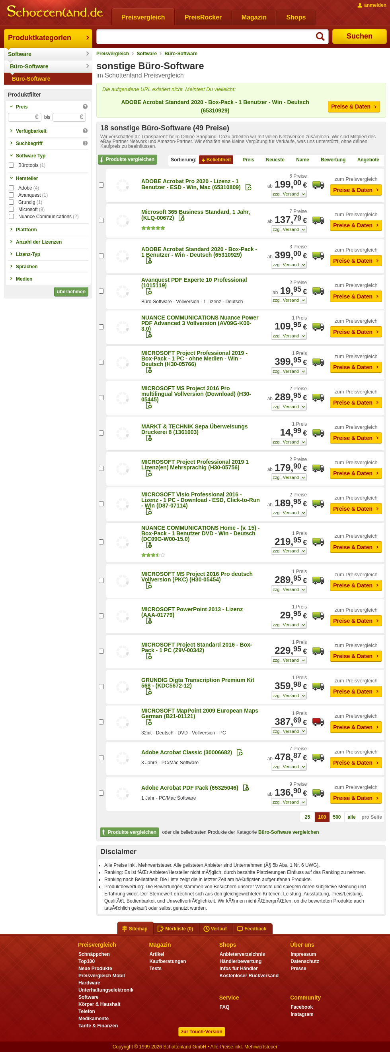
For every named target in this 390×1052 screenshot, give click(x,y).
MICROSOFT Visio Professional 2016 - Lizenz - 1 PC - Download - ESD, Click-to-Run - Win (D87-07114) (200, 500)
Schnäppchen (94, 954)
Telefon (86, 1011)
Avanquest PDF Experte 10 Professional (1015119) (194, 282)
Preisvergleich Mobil (101, 975)
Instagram (302, 1014)
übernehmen (71, 291)
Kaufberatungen (167, 961)
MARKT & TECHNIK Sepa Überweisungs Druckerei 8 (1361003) (194, 429)
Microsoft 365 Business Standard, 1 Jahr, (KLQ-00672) (195, 215)
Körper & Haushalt (99, 1004)
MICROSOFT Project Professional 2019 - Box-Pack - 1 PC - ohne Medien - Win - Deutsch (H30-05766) (194, 358)
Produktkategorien (39, 38)
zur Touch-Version (201, 1032)
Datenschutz (305, 961)
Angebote (365, 160)
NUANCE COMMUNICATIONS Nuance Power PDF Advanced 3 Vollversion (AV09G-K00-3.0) (200, 323)
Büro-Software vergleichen (288, 832)
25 (307, 817)
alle (352, 817)
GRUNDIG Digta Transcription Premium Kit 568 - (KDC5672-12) (197, 682)
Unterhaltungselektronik (105, 990)
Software (19, 54)
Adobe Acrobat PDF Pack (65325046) (189, 787)
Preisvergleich (112, 53)
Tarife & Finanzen (98, 1026)
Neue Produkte (95, 968)
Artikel (156, 954)
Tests (155, 968)
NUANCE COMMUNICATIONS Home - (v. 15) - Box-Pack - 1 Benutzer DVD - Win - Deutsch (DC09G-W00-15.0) (200, 533)
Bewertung (329, 160)
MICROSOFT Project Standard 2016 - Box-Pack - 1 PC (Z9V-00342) (196, 647)
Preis (245, 160)
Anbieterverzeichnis (242, 954)
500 (337, 817)
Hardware (89, 983)
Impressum (303, 954)
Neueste (272, 160)
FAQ (225, 1007)
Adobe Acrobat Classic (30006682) (186, 752)
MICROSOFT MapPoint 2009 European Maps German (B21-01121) (199, 713)
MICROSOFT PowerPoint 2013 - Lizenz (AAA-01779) (192, 612)
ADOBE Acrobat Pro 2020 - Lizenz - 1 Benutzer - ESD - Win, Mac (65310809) (191, 184)
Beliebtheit (215, 160)
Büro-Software (29, 66)
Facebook (302, 1007)
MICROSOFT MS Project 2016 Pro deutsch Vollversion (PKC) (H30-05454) (197, 576)
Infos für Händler (239, 968)
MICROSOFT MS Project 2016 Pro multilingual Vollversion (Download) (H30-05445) (196, 394)
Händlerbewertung (240, 961)
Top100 (86, 961)
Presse (298, 968)
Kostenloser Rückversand (249, 975)
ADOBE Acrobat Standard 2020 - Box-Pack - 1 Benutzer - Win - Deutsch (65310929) (215, 106)
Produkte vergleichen (126, 160)
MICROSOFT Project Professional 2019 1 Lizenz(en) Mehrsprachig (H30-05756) (195, 464)
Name (299, 160)
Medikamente (93, 1018)
